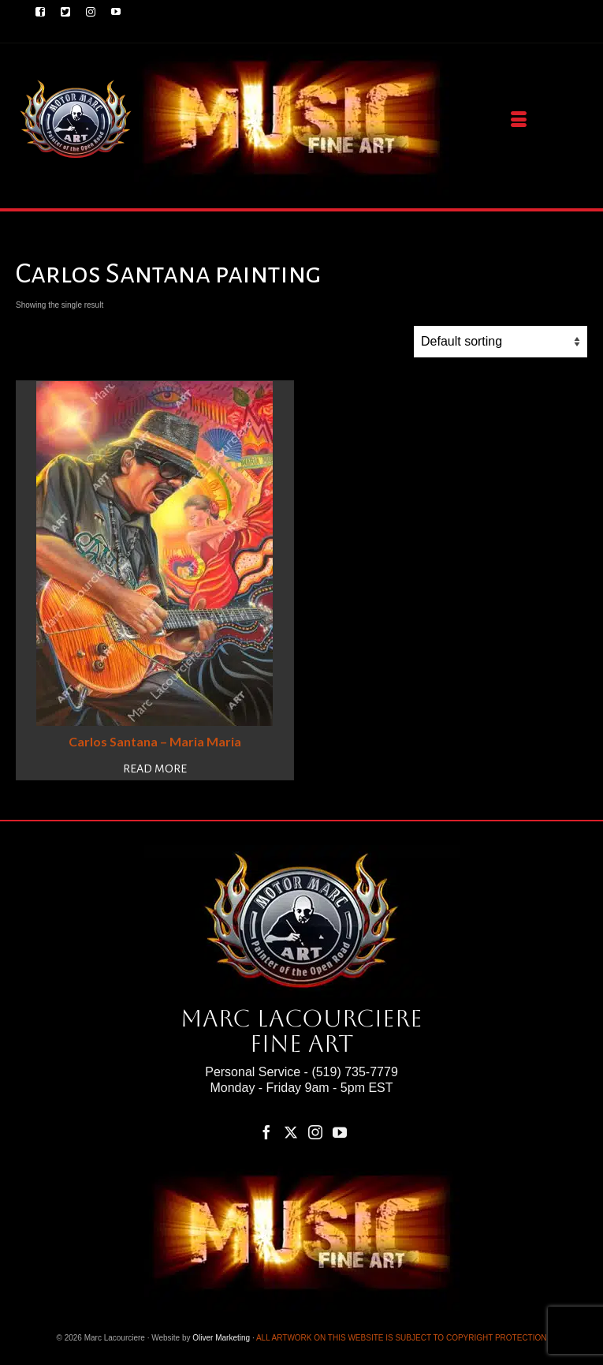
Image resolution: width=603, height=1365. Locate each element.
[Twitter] (291, 1132)
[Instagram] (315, 1132)
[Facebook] (266, 1132)
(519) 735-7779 (354, 1072)
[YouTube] (340, 1132)
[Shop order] (500, 341)
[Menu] (518, 120)
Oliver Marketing (221, 1337)
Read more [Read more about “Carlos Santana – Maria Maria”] (155, 768)
